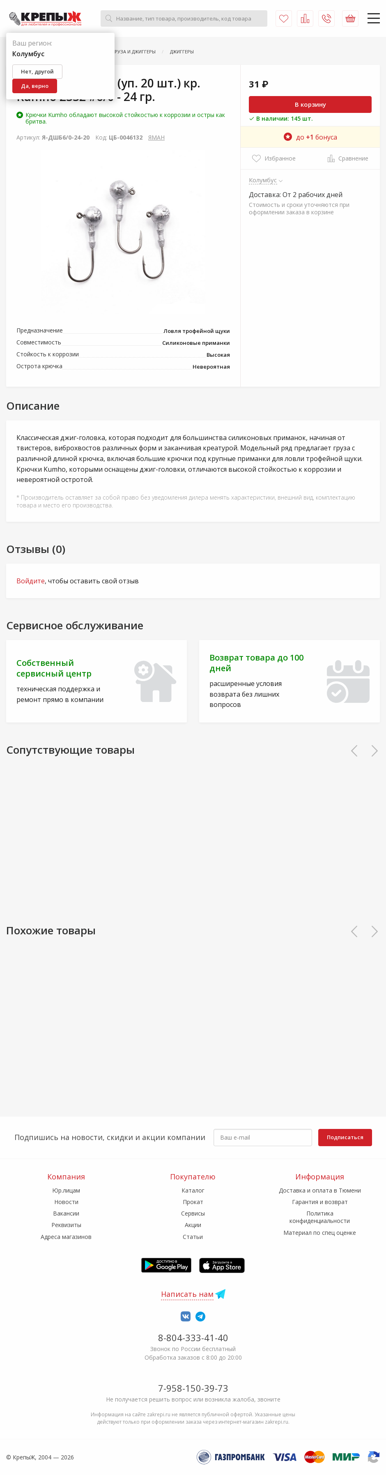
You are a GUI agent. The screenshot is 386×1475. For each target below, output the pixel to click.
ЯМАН (156, 137)
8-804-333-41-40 (193, 1337)
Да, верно (34, 85)
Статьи (193, 1237)
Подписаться (345, 1137)
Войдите (30, 580)
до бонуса (310, 137)
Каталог (193, 1190)
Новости (66, 1202)
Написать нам (187, 1294)
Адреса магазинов (66, 1237)
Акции (193, 1225)
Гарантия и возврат (320, 1202)
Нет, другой (37, 71)
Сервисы (193, 1213)
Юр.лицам (66, 1190)
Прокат (193, 1202)
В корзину (310, 104)
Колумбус (263, 180)
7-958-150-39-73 (193, 1388)
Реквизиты (66, 1225)
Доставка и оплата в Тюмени (320, 1190)
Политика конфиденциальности (320, 1217)
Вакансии (66, 1213)
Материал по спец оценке (319, 1232)
